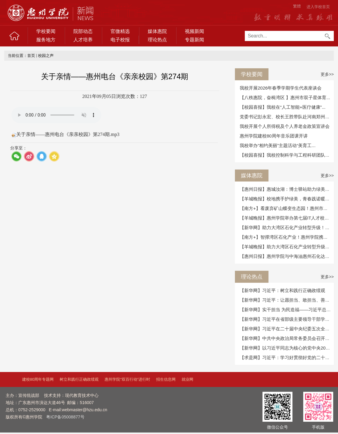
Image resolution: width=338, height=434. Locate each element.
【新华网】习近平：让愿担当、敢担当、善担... (287, 300)
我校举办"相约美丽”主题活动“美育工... (278, 145)
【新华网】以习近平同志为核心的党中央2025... (287, 347)
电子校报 (120, 39)
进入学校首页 (318, 6)
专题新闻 (194, 39)
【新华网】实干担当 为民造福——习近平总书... (287, 309)
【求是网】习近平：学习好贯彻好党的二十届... (287, 357)
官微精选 (120, 31)
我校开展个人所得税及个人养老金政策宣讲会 (285, 126)
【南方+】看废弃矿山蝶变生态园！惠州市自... (285, 208)
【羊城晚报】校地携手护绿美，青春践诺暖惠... (287, 198)
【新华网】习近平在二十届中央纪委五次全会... (287, 328)
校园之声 (46, 55)
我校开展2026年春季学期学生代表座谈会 (281, 87)
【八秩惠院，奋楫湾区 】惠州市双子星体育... (285, 97)
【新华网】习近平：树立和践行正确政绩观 (282, 290)
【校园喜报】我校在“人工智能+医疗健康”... (282, 107)
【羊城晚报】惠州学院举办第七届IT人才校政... (286, 217)
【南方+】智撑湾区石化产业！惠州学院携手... (285, 237)
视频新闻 (194, 31)
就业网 (187, 379)
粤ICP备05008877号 (65, 417)
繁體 (297, 6)
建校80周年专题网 (38, 379)
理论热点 (157, 39)
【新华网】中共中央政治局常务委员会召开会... (287, 338)
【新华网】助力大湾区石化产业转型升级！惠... (287, 227)
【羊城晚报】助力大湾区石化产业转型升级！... (287, 246)
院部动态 (83, 31)
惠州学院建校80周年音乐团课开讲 (274, 135)
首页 (31, 55)
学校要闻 (45, 31)
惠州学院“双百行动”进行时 (127, 379)
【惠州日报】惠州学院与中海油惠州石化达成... (287, 256)
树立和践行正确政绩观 (79, 379)
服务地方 (45, 39)
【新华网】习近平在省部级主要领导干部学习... (287, 319)
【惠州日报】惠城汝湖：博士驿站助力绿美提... (287, 189)
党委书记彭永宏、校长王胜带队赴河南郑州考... (287, 116)
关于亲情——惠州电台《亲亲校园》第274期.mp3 (67, 134)
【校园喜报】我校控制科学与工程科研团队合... (287, 155)
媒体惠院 (157, 31)
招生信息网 (166, 379)
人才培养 (83, 39)
